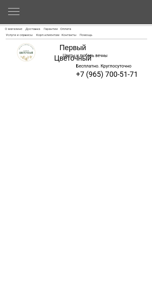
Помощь (85, 35)
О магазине (13, 29)
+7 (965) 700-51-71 (107, 74)
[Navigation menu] (13, 12)
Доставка (33, 29)
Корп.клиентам (47, 35)
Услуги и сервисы (19, 35)
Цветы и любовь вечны (85, 55)
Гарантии (51, 29)
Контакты (69, 35)
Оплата (65, 29)
